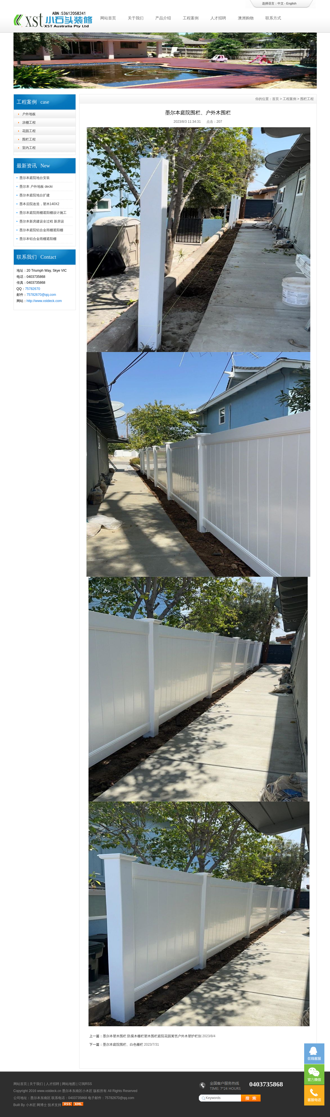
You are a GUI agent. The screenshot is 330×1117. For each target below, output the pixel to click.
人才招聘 (218, 18)
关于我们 (136, 18)
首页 (275, 99)
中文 (280, 3)
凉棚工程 (29, 122)
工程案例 (191, 18)
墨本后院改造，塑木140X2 (39, 204)
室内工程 (29, 148)
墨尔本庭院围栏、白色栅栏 (123, 1044)
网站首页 (108, 18)
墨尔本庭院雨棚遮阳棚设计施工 (43, 213)
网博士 (42, 1105)
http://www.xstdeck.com (44, 301)
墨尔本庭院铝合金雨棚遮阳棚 (41, 230)
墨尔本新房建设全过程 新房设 (41, 221)
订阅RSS (85, 1084)
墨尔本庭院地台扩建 (34, 195)
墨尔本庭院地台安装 (34, 178)
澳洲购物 (246, 18)
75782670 (32, 289)
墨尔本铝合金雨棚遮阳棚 (37, 239)
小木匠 (31, 1105)
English (291, 3)
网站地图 (69, 1084)
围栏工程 (29, 139)
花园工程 (29, 131)
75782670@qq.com (41, 295)
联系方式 (273, 18)
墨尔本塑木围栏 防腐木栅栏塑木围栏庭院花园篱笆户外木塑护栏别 (152, 1036)
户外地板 (29, 114)
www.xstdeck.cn (49, 1091)
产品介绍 (163, 18)
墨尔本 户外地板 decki (36, 187)
